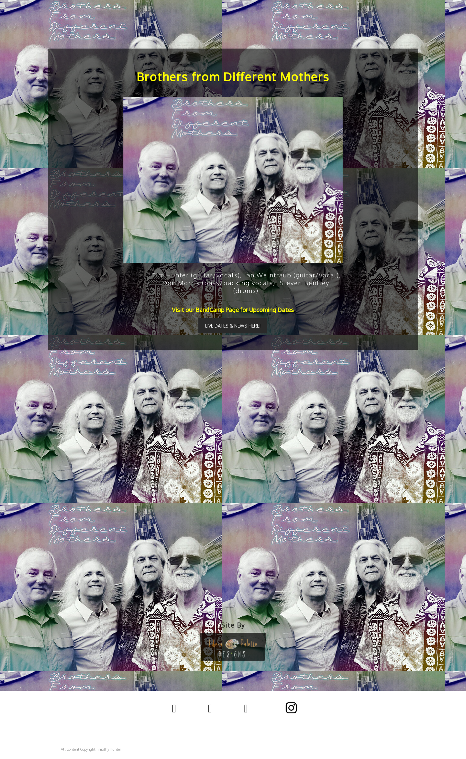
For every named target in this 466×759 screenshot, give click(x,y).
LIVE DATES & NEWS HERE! (233, 326)
